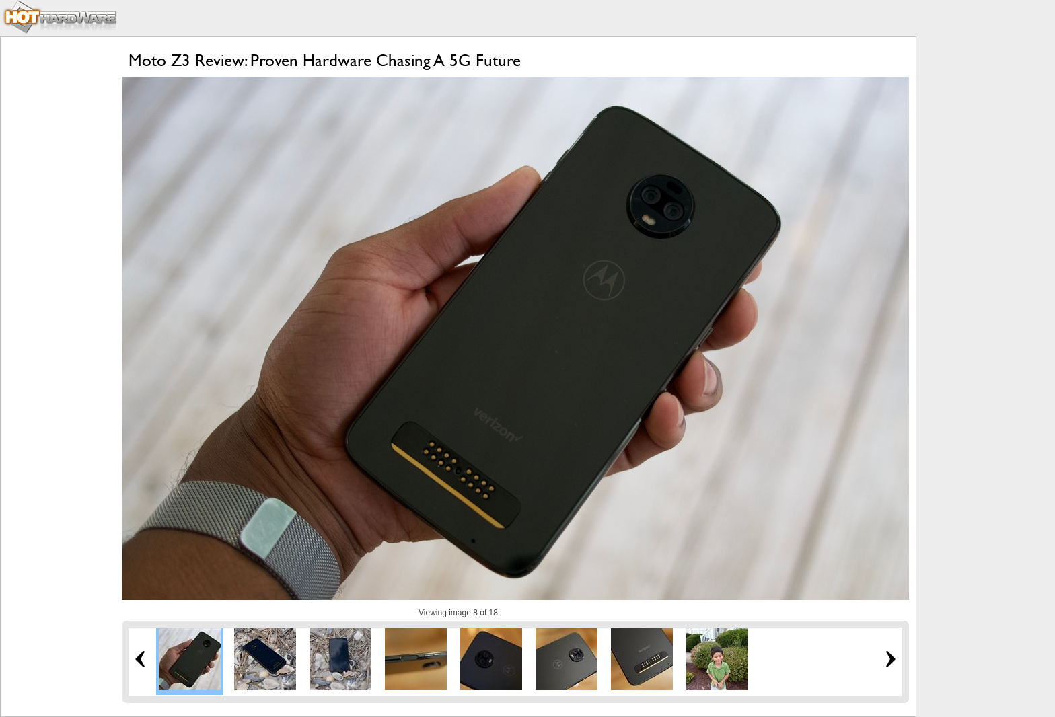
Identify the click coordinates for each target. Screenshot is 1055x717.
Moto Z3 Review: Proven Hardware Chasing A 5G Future (325, 60)
